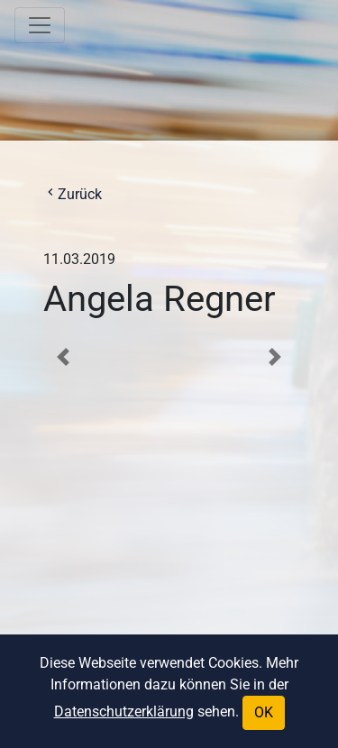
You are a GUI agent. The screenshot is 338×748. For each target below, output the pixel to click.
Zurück (72, 194)
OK (263, 712)
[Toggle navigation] (39, 25)
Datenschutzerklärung (124, 711)
